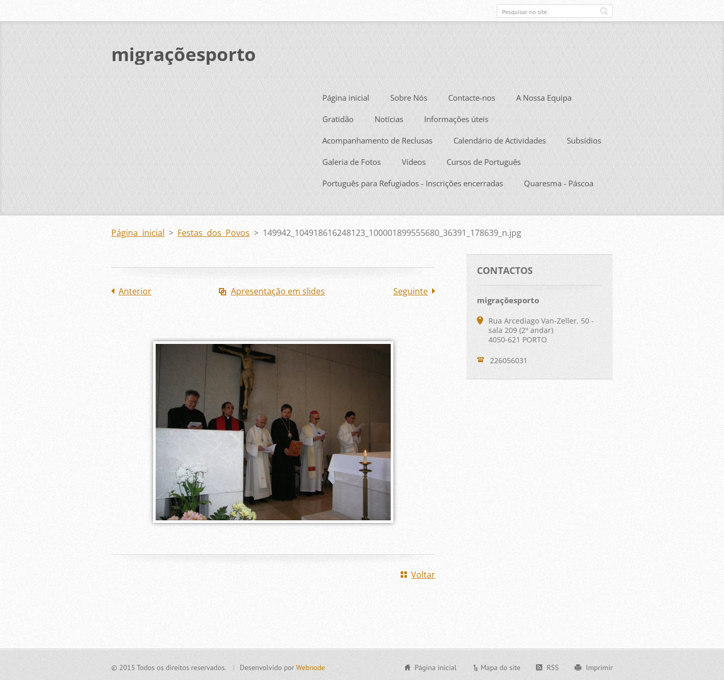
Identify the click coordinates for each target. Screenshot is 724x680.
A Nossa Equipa (543, 96)
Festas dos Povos (214, 231)
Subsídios (584, 139)
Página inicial (345, 96)
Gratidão (338, 117)
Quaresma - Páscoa (558, 181)
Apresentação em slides (278, 289)
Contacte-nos (471, 96)
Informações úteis (456, 117)
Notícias (389, 117)
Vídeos (414, 160)
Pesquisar (604, 11)
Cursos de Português (484, 160)
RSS (552, 666)
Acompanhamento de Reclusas (377, 139)
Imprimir (599, 666)
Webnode (310, 666)
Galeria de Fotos (351, 160)
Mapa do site (500, 666)
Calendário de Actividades (499, 139)
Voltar (423, 573)
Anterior (135, 289)
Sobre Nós (408, 96)
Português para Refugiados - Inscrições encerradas (412, 181)
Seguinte (410, 289)
